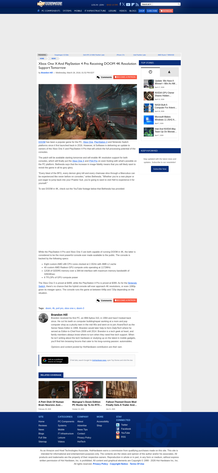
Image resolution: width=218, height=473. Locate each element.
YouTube (125, 433)
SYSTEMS (67, 10)
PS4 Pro (93, 161)
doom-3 (80, 308)
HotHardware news (99, 360)
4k (53, 308)
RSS (123, 437)
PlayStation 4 (100, 142)
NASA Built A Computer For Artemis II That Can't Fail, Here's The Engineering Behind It (165, 106)
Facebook (126, 429)
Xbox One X (78, 161)
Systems (62, 425)
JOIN (102, 5)
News (54, 58)
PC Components (66, 421)
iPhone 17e (121, 55)
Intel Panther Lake (139, 55)
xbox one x (70, 308)
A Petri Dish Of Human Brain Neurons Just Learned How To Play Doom (51, 404)
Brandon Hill (59, 314)
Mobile (61, 429)
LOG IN (94, 5)
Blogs (41, 433)
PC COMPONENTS (51, 10)
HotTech (81, 441)
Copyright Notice (119, 464)
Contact (81, 433)
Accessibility (103, 421)
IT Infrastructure (66, 433)
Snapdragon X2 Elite (61, 55)
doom (48, 308)
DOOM (42, 142)
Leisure (61, 437)
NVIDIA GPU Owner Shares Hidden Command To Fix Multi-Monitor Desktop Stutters (166, 94)
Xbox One (88, 142)
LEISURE (112, 10)
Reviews (43, 425)
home (42, 58)
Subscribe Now (159, 169)
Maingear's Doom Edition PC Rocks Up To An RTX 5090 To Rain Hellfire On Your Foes (86, 404)
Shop (141, 11)
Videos (61, 441)
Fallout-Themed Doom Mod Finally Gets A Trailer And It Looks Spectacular (121, 404)
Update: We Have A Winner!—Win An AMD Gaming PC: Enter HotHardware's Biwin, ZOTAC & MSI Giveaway (166, 82)
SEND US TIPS (112, 5)
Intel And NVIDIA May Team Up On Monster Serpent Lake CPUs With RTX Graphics (165, 130)
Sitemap (43, 441)
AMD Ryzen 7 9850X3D (166, 55)
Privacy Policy (84, 437)
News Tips (82, 429)
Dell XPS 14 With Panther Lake (94, 55)
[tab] (150, 72)
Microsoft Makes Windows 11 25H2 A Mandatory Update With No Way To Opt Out (164, 118)
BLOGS (132, 10)
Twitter (124, 425)
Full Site (43, 437)
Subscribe (152, 11)
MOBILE (78, 10)
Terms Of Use (137, 464)
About (80, 421)
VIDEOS (123, 10)
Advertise (82, 425)
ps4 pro (59, 308)
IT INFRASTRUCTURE (95, 10)
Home (41, 421)
